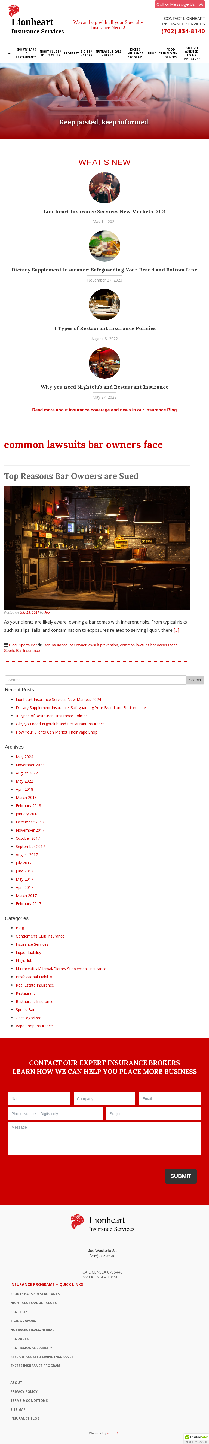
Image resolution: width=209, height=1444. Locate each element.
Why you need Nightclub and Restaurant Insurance (104, 387)
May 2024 (24, 756)
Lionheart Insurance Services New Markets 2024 (105, 211)
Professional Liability (34, 976)
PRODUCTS (19, 1338)
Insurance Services (32, 944)
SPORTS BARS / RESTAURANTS (35, 1294)
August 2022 (27, 773)
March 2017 (26, 895)
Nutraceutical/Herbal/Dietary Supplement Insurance (61, 968)
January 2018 (27, 813)
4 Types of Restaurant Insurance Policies (105, 328)
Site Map (18, 1409)
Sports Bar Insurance (22, 650)
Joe (47, 613)
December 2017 (30, 822)
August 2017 (27, 854)
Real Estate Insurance (35, 985)
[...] (176, 630)
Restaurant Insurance (34, 1001)
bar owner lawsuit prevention (93, 645)
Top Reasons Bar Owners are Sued (71, 476)
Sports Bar (28, 645)
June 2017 (24, 871)
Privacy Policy (24, 1391)
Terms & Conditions (29, 1400)
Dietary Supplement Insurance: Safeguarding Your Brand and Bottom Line (104, 270)
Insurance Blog (25, 1418)
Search (195, 680)
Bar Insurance (55, 645)
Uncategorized (28, 1017)
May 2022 (24, 781)
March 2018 (26, 797)
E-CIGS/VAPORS (23, 1320)
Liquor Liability (28, 952)
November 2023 (30, 764)
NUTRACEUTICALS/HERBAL (32, 1329)
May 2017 (24, 879)
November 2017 (30, 830)
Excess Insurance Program (35, 1365)
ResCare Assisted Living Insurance (41, 1356)
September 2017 (30, 846)
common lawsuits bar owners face (148, 645)
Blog (13, 645)
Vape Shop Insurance (34, 1025)
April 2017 (24, 887)
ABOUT (16, 1382)
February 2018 (28, 805)
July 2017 (24, 862)
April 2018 (24, 789)
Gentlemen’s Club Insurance (40, 936)
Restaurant (25, 993)
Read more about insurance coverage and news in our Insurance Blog (104, 410)
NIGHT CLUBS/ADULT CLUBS (33, 1302)
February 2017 (28, 903)
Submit (180, 1176)
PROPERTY (19, 1311)
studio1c (113, 1433)
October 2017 (28, 838)
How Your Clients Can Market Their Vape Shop (56, 732)
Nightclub (24, 960)
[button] (196, 1439)
